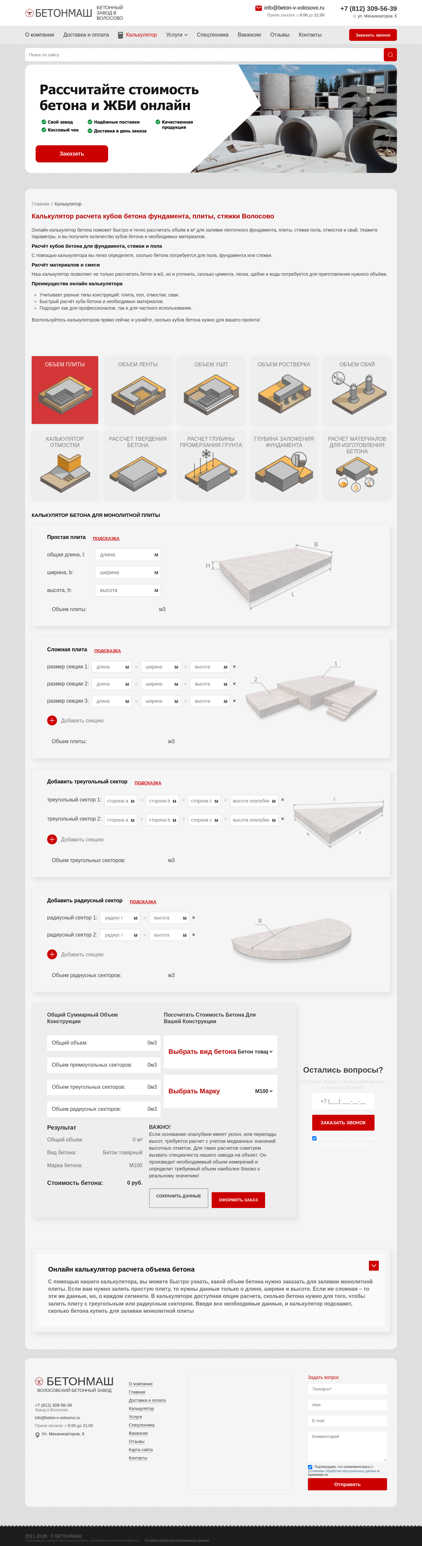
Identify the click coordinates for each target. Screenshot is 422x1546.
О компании (39, 35)
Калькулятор (141, 35)
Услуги (174, 35)
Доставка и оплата (86, 35)
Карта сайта (141, 1445)
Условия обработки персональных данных (177, 1536)
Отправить (347, 1479)
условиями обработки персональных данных (342, 1466)
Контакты (310, 35)
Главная (40, 204)
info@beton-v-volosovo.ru (294, 8)
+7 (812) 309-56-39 (368, 8)
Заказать (72, 154)
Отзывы (280, 35)
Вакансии (249, 35)
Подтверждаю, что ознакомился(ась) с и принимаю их (343, 1466)
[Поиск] (390, 54)
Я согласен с (346, 1139)
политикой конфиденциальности (346, 1139)
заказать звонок (343, 1120)
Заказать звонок (373, 35)
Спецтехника (212, 35)
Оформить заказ (247, 1195)
